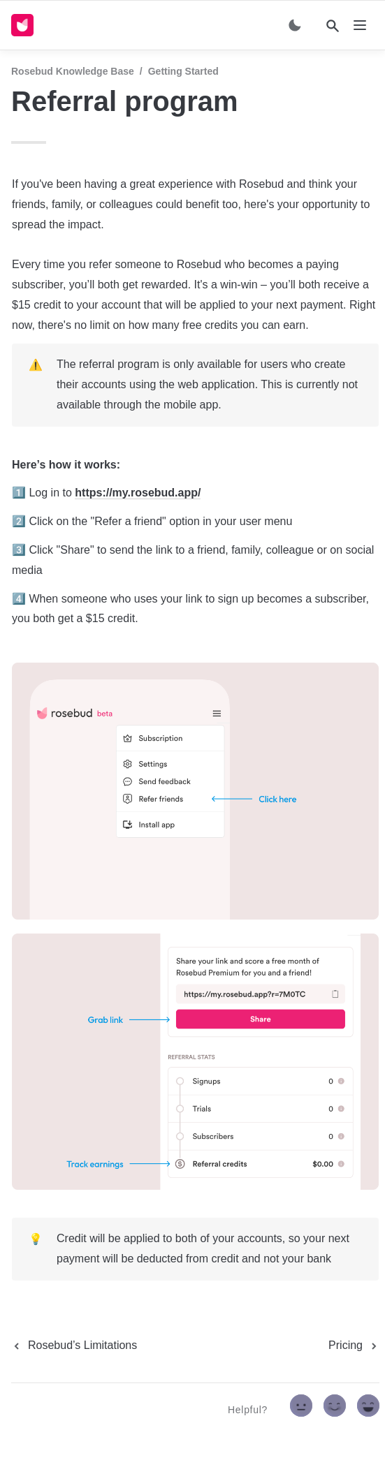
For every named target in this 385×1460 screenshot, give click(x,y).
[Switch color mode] (295, 25)
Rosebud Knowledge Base (72, 71)
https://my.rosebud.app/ (138, 493)
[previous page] (74, 1345)
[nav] (360, 25)
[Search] (332, 26)
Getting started (183, 71)
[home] (25, 25)
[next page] (353, 1345)
